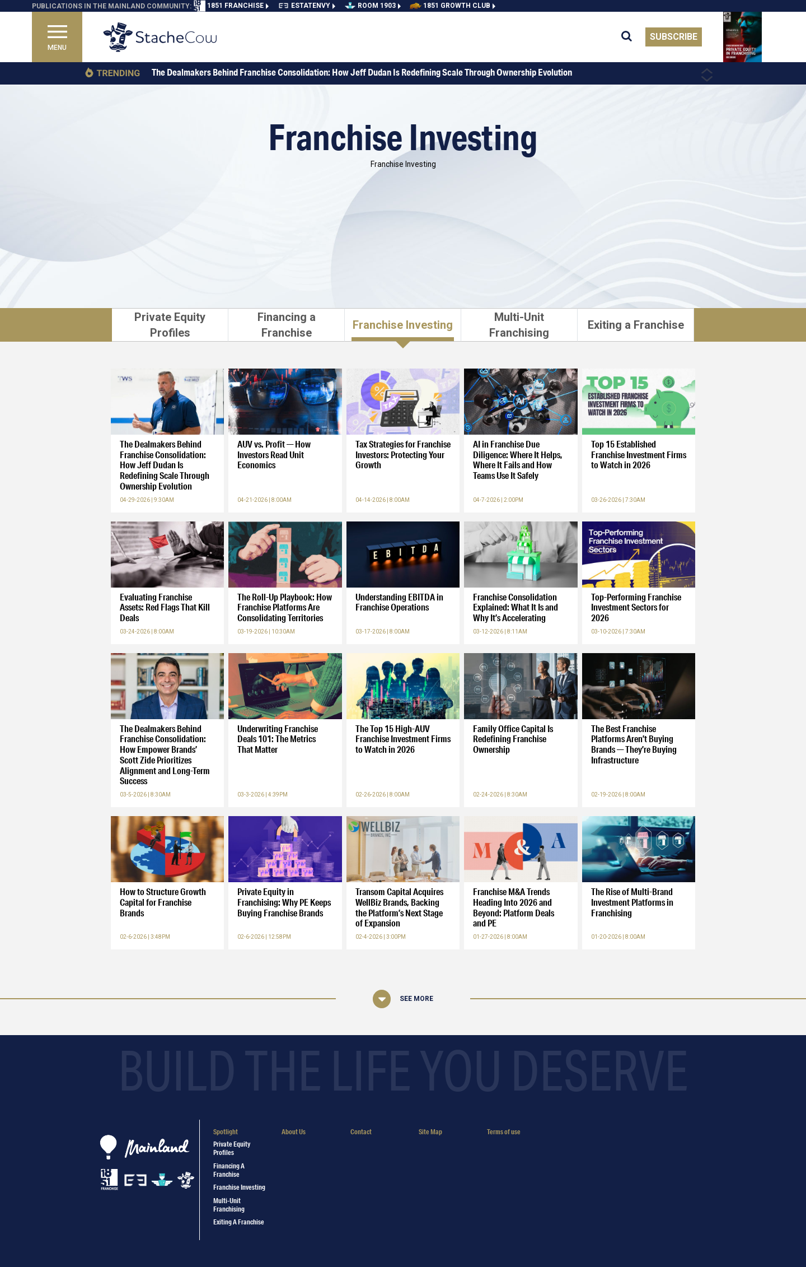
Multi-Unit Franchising (229, 1205)
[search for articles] (633, 37)
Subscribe (673, 36)
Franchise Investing (239, 1187)
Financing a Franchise (229, 1170)
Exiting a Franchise (238, 1222)
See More (416, 999)
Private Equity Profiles (231, 1148)
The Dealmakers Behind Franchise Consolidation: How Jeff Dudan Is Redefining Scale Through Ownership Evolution (362, 72)
